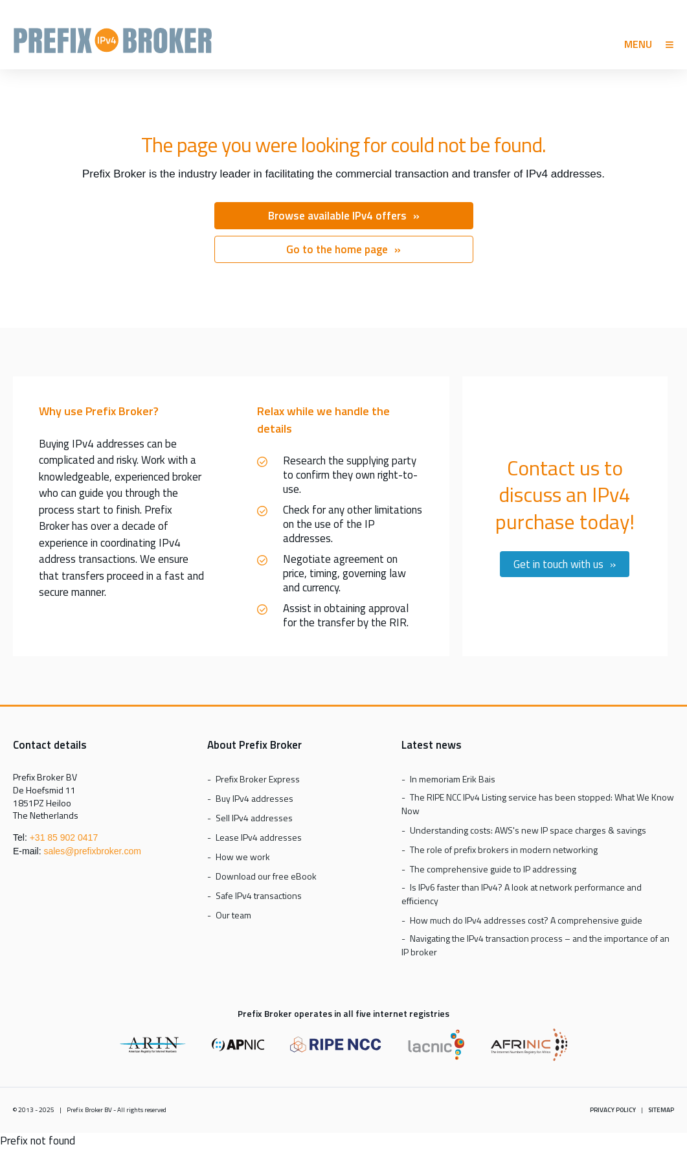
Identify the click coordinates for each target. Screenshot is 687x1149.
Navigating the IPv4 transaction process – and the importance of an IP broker (535, 945)
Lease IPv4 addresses (259, 837)
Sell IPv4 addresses (254, 818)
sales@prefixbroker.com (92, 851)
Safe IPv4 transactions (259, 895)
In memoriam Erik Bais (452, 779)
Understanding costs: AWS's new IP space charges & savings (528, 830)
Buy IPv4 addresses (254, 798)
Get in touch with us (558, 564)
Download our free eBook (266, 876)
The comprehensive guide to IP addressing (493, 869)
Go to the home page (337, 249)
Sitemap (661, 1110)
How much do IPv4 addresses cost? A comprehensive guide (526, 920)
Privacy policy (613, 1110)
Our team (233, 915)
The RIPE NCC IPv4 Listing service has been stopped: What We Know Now (537, 803)
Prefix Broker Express (112, 40)
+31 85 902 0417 (64, 837)
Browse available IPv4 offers (337, 215)
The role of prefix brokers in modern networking (504, 849)
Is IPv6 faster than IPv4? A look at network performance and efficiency (521, 893)
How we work (243, 856)
